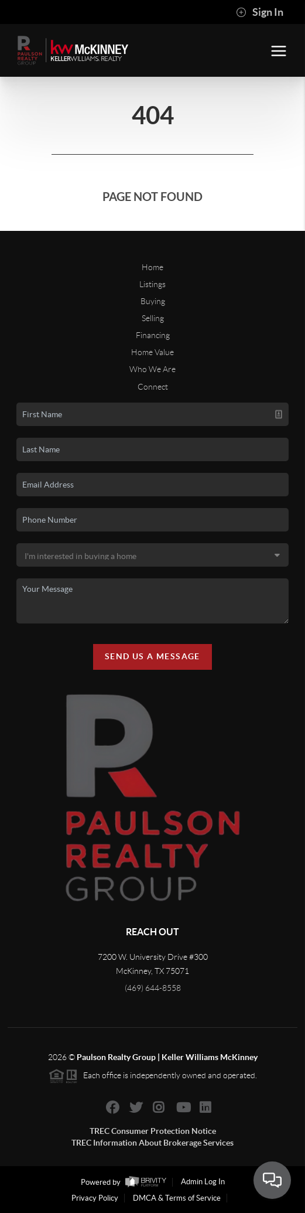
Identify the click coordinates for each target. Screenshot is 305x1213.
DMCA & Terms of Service (177, 1198)
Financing (153, 335)
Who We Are (152, 369)
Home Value (152, 352)
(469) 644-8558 (153, 988)
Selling (153, 318)
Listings (152, 284)
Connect (153, 386)
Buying (152, 301)
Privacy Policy (94, 1198)
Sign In (259, 12)
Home (152, 267)
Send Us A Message (152, 656)
